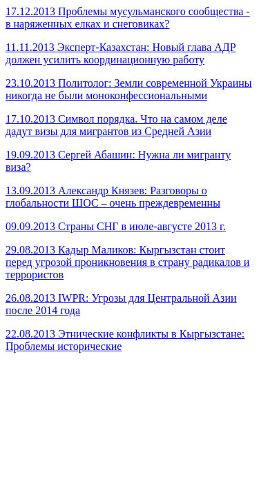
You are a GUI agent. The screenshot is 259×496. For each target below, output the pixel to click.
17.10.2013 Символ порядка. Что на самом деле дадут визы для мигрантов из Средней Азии (116, 125)
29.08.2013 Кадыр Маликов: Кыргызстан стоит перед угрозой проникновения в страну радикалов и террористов (127, 262)
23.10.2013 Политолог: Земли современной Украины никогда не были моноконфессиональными (129, 89)
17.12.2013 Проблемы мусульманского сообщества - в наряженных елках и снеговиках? (128, 18)
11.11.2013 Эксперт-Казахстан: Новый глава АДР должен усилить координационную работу (121, 53)
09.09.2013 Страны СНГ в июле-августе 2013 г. (116, 226)
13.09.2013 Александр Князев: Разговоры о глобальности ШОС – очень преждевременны (113, 197)
